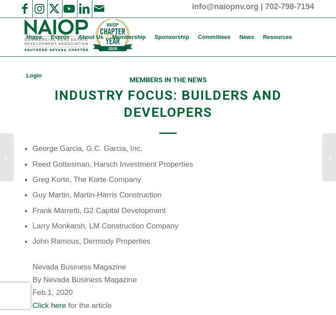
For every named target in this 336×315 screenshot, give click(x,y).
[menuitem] (34, 37)
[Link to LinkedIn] (84, 9)
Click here (49, 305)
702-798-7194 (289, 6)
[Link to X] (54, 9)
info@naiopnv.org (225, 6)
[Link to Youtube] (69, 9)
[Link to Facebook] (24, 9)
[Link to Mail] (98, 9)
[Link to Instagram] (39, 9)
